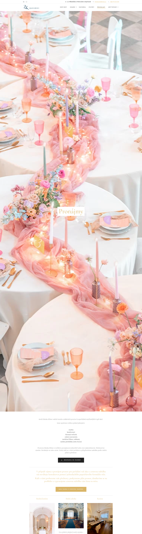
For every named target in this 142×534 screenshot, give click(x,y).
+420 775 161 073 (114, 2)
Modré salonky (71, 498)
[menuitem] (61, 7)
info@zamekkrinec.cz (100, 2)
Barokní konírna (42, 498)
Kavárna (100, 498)
